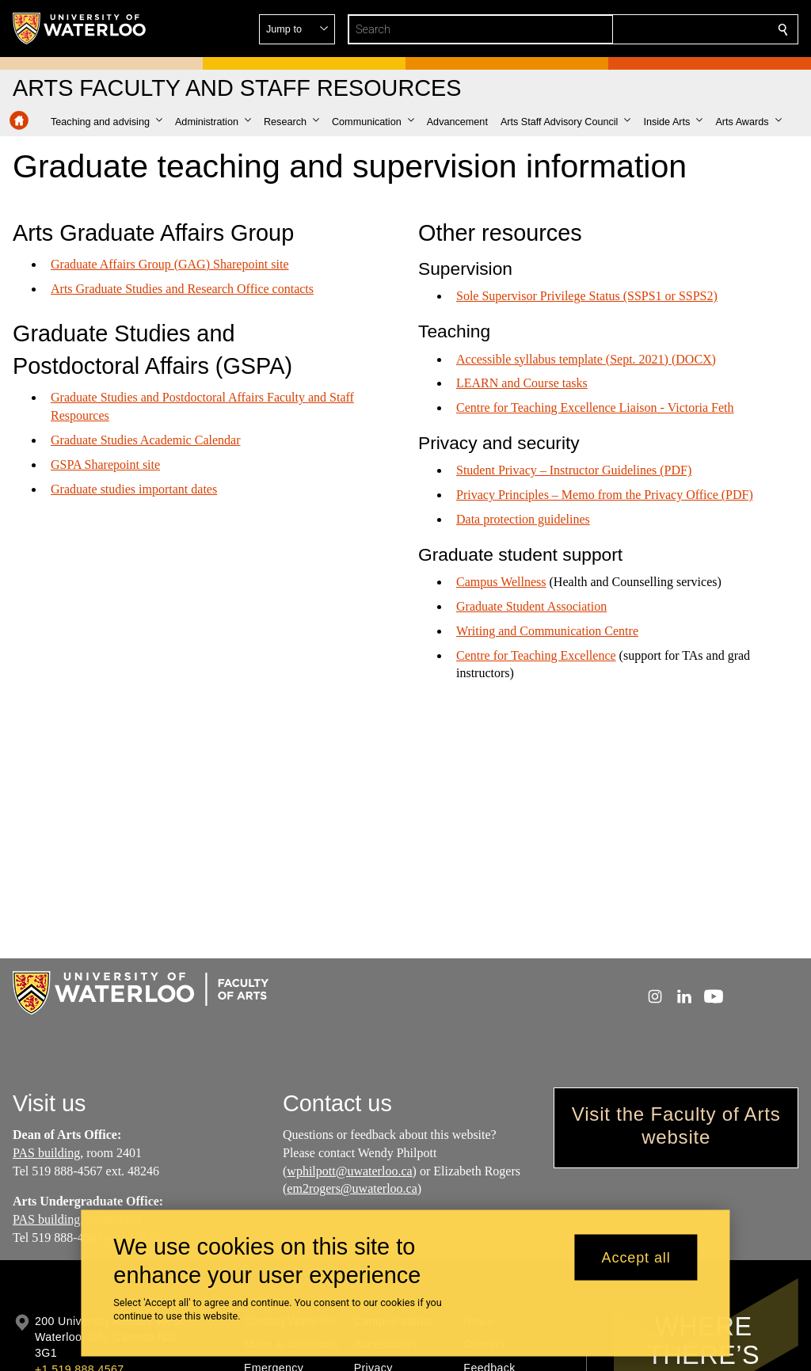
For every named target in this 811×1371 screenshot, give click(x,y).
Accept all (636, 1257)
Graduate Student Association (531, 606)
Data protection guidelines (523, 519)
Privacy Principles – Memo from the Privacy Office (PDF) (604, 494)
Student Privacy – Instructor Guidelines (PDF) (573, 470)
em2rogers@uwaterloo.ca (352, 1189)
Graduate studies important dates (134, 488)
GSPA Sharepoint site (105, 464)
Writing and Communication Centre (547, 631)
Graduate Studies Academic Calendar (145, 440)
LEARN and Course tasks (522, 383)
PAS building (46, 1153)
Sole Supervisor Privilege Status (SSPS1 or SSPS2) (587, 296)
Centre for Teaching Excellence (536, 655)
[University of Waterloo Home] (80, 28)
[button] (668, 29)
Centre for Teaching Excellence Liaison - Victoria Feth (595, 407)
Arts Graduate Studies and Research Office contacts (182, 288)
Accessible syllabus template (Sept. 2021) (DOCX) (586, 358)
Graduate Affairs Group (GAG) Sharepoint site (170, 264)
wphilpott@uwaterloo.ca (350, 1171)
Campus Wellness (501, 581)
